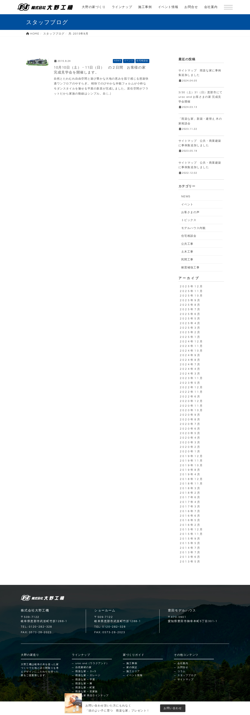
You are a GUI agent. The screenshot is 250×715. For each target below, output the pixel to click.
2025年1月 (190, 337)
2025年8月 (190, 304)
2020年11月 (192, 405)
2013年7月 (190, 552)
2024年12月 (192, 341)
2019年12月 (192, 456)
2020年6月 (190, 428)
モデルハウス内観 (193, 228)
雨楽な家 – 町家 (85, 687)
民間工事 (187, 259)
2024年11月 (192, 346)
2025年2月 (190, 332)
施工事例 (145, 7)
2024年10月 (192, 350)
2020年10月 (192, 410)
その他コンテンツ (186, 655)
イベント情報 (168, 7)
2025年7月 (190, 309)
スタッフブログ (186, 675)
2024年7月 (190, 364)
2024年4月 (190, 369)
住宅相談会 (142, 61)
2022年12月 (192, 387)
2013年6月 (190, 557)
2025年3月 (190, 327)
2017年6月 (190, 497)
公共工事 (187, 244)
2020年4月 (190, 437)
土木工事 (187, 251)
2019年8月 (190, 470)
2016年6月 (190, 515)
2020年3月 (190, 442)
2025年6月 (190, 314)
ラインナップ (122, 7)
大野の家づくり (94, 7)
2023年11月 (192, 378)
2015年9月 (190, 538)
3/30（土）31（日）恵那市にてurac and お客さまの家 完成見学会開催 (200, 97)
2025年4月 (190, 323)
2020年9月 (190, 414)
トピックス (189, 220)
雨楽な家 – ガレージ (88, 675)
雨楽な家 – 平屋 (85, 679)
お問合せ (191, 7)
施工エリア (133, 671)
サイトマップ (185, 679)
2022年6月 (190, 396)
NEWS (117, 61)
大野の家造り (30, 655)
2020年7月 (190, 424)
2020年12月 (192, 401)
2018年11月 (192, 483)
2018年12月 (192, 479)
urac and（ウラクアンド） (92, 663)
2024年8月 (190, 360)
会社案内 (211, 7)
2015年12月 (192, 529)
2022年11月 (192, 392)
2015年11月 (192, 534)
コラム (181, 671)
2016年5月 (190, 520)
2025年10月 (192, 295)
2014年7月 (190, 547)
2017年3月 (190, 506)
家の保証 (131, 667)
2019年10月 (192, 465)
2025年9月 (190, 300)
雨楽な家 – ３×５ (86, 671)
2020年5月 (190, 433)
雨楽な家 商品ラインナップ (92, 695)
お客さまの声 (190, 212)
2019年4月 (190, 474)
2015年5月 (190, 543)
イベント (129, 61)
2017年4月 (190, 502)
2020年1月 (190, 451)
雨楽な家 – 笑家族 (86, 691)
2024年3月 (190, 373)
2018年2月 (190, 492)
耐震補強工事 (190, 267)
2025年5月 (190, 318)
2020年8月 (190, 419)
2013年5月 (190, 561)
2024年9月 (190, 355)
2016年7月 (190, 511)
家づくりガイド (133, 655)
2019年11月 (192, 460)
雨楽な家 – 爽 (83, 683)
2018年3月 (190, 488)
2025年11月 (192, 291)
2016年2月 (190, 525)
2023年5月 (190, 382)
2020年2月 (190, 447)
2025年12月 (192, 286)
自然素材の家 (83, 667)
